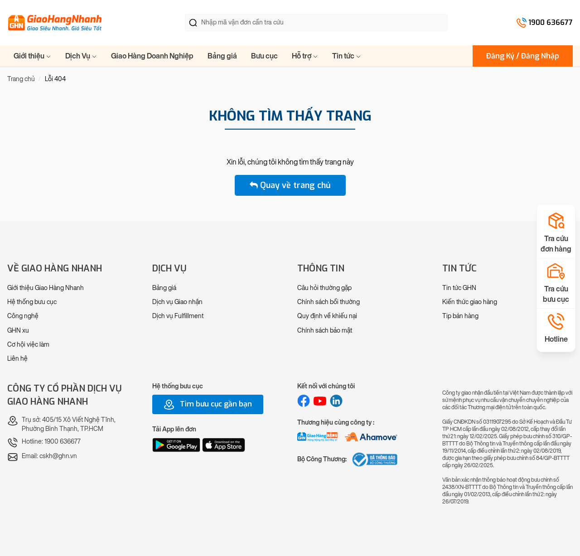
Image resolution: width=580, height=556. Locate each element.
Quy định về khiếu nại (327, 316)
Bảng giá (222, 56)
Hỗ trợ (305, 56)
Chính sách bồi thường (328, 302)
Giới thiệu (32, 56)
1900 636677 (550, 22)
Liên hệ (17, 359)
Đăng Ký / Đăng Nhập (522, 56)
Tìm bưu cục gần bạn (208, 404)
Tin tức (346, 56)
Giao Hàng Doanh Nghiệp (152, 56)
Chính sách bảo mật (324, 330)
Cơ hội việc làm (28, 344)
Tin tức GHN (459, 288)
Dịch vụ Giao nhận (177, 302)
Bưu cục (264, 56)
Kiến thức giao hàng (469, 302)
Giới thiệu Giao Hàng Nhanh (45, 288)
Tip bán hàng (460, 316)
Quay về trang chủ (290, 185)
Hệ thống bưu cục (32, 302)
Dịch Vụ (81, 56)
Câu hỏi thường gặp (324, 288)
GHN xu (18, 330)
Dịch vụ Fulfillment (177, 316)
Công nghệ (23, 316)
